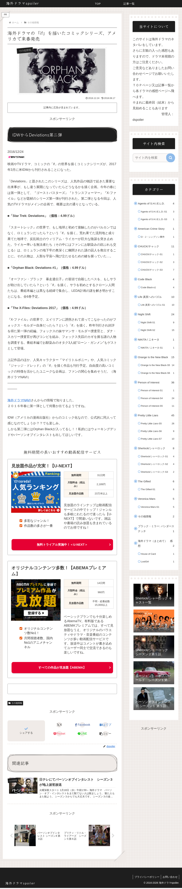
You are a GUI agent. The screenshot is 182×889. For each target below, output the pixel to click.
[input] (152, 157)
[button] (105, 734)
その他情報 (15, 703)
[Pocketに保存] (59, 734)
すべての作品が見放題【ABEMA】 (62, 668)
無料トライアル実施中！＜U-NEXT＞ (62, 545)
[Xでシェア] (59, 725)
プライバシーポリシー (146, 877)
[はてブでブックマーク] (105, 725)
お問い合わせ (169, 877)
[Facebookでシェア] (82, 725)
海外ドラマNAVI (19, 400)
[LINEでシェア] (82, 734)
